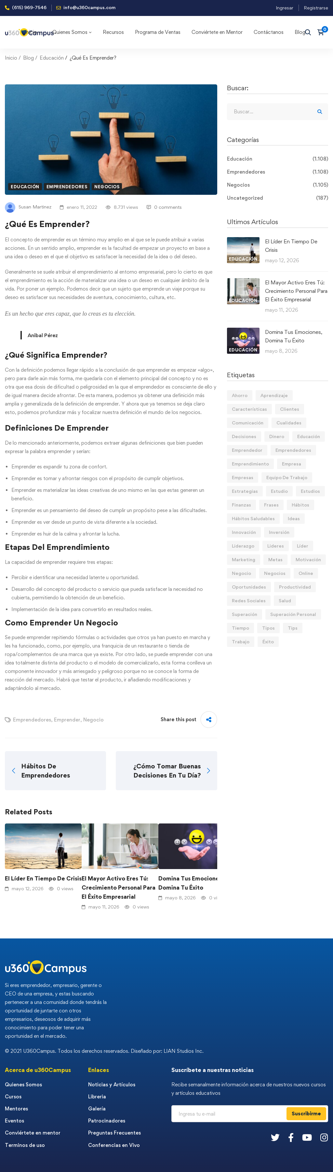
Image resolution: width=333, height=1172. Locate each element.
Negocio (93, 720)
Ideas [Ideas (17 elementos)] (294, 518)
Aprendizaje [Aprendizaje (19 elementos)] (274, 395)
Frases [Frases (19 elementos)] (271, 504)
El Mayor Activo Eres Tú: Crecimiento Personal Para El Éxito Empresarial (118, 887)
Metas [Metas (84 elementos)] (275, 559)
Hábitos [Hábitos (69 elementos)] (300, 504)
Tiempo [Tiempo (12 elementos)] (240, 628)
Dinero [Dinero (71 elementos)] (276, 436)
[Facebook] (291, 1137)
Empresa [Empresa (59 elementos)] (291, 463)
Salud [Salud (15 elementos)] (285, 600)
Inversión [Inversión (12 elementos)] (279, 532)
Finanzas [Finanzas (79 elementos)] (241, 504)
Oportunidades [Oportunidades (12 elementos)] (249, 587)
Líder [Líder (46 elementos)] (302, 546)
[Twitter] (275, 1137)
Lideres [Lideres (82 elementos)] (275, 546)
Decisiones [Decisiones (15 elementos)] (244, 436)
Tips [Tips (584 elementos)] (293, 628)
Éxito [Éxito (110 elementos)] (268, 641)
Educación (52, 58)
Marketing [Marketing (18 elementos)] (243, 559)
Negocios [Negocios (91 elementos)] (275, 573)
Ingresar (284, 7)
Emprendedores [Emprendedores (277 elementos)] (293, 450)
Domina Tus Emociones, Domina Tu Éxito (190, 883)
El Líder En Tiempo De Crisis (43, 878)
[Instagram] (324, 1137)
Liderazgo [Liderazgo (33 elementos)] (243, 546)
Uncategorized (277, 198)
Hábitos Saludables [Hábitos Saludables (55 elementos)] (253, 518)
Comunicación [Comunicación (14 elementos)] (247, 422)
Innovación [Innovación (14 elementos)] (244, 532)
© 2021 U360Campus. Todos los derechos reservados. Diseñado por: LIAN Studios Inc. (104, 1051)
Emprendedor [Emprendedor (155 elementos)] (247, 450)
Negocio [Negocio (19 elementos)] (241, 573)
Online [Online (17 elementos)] (306, 573)
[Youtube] (307, 1137)
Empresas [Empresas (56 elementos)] (242, 477)
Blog (28, 58)
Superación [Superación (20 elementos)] (244, 614)
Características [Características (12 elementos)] (249, 409)
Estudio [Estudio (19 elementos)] (279, 491)
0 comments (164, 207)
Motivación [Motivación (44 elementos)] (308, 559)
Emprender (67, 720)
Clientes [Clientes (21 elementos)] (289, 409)
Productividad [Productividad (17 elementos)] (295, 587)
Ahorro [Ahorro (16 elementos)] (239, 395)
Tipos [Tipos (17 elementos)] (268, 628)
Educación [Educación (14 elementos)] (308, 436)
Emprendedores (67, 186)
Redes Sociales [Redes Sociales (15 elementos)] (249, 600)
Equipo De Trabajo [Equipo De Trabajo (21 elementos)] (286, 477)
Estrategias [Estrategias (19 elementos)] (245, 491)
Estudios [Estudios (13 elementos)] (310, 491)
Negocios (106, 186)
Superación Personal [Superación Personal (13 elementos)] (293, 614)
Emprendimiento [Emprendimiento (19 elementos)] (250, 463)
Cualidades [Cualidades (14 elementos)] (288, 422)
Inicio (11, 58)
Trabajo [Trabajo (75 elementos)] (240, 641)
